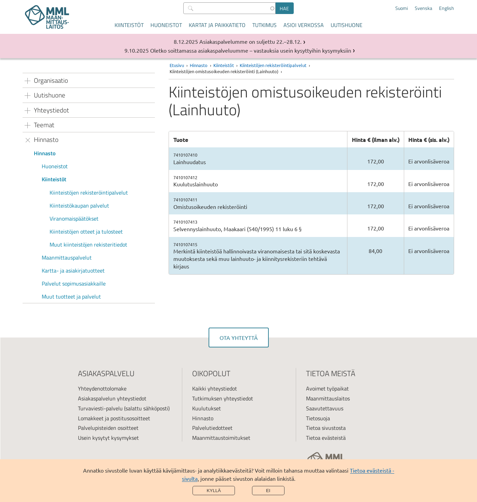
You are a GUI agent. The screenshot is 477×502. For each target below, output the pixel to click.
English (446, 8)
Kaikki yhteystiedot (214, 388)
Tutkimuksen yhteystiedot (222, 398)
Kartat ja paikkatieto (217, 25)
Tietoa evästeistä (326, 438)
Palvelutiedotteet (212, 428)
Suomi (401, 8)
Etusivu (177, 65)
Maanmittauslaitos (328, 398)
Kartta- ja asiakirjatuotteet (73, 270)
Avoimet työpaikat (327, 388)
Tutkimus (264, 25)
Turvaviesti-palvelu (100, 408)
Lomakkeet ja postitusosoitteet (114, 418)
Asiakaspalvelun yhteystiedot (112, 398)
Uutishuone (346, 25)
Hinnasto (44, 153)
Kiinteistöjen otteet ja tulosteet (86, 231)
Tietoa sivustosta (326, 428)
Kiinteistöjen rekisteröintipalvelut (89, 192)
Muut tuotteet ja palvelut (71, 296)
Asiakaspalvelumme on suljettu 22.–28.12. (250, 41)
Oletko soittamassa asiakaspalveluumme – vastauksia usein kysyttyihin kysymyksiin (250, 50)
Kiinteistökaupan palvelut (79, 205)
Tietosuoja (318, 418)
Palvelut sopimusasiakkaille (74, 283)
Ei (268, 490)
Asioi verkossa (303, 25)
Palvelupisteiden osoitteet (108, 428)
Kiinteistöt (129, 25)
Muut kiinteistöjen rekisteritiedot (88, 244)
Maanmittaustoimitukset (221, 438)
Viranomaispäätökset (74, 218)
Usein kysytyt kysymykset (108, 438)
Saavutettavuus (324, 408)
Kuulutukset (206, 408)
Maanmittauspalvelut (67, 257)
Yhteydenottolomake (102, 388)
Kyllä (214, 490)
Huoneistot (166, 25)
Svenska (423, 8)
